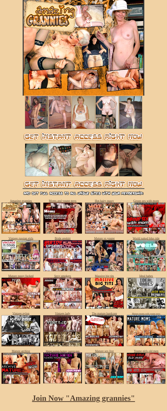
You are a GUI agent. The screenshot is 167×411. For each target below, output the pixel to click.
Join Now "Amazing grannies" (83, 398)
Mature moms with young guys (146, 313)
